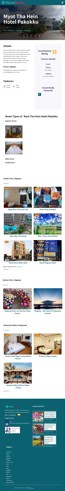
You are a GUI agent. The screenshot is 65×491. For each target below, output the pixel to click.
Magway (20, 267)
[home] (30, 2)
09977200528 (48, 70)
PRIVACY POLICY (23, 487)
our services (17, 487)
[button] (62, 2)
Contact (28, 487)
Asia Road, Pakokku (48, 76)
